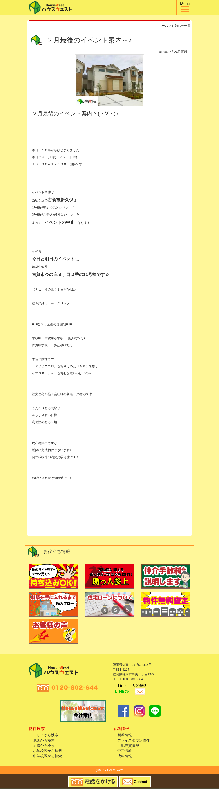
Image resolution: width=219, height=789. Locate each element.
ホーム (163, 26)
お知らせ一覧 (181, 26)
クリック (63, 303)
